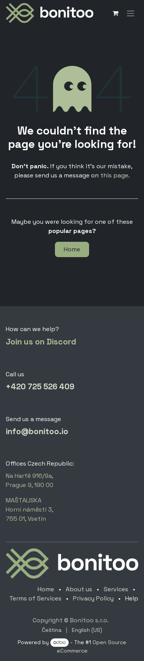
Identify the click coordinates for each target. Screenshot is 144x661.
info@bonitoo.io (37, 431)
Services (116, 589)
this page (114, 175)
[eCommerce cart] (115, 13)
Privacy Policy (93, 598)
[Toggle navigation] (130, 13)
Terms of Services (35, 598)
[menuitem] (51, 630)
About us (79, 589)
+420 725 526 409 (40, 387)
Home (72, 249)
